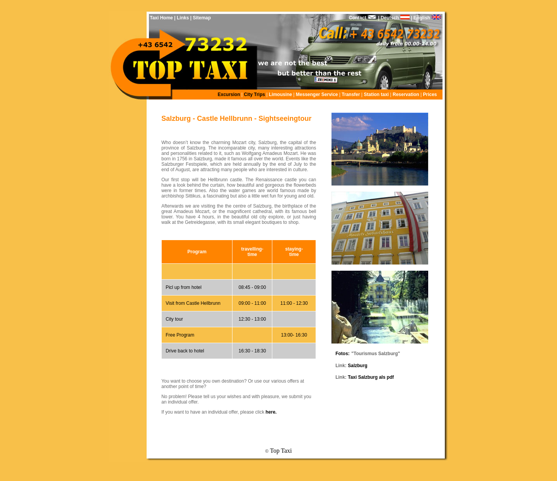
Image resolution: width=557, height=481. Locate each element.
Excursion (229, 94)
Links (183, 18)
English (430, 18)
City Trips (255, 94)
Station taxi (376, 94)
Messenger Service (317, 94)
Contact (357, 18)
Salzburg (357, 365)
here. (271, 412)
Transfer (351, 94)
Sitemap (201, 18)
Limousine (280, 94)
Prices (430, 94)
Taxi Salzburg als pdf (371, 377)
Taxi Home (161, 18)
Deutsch (394, 18)
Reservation (406, 94)
